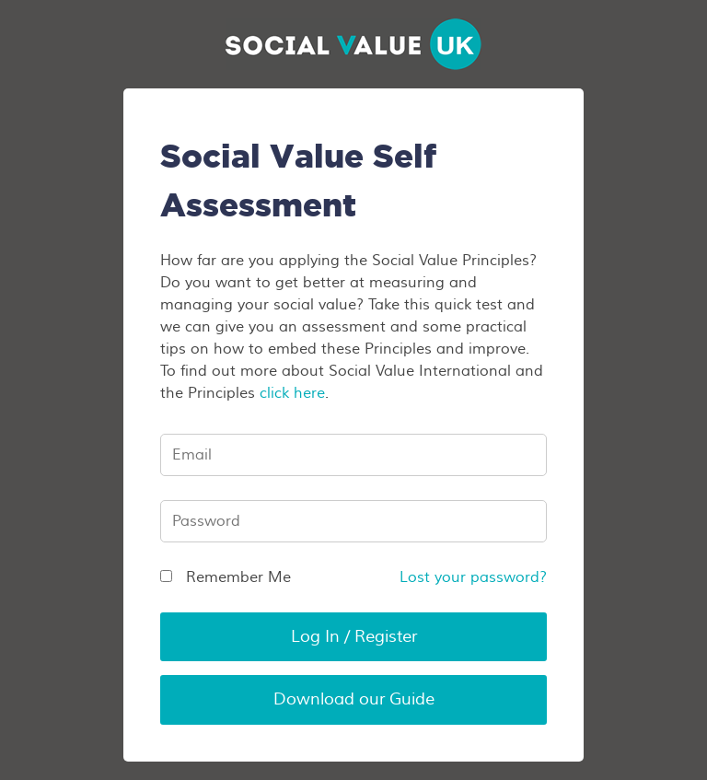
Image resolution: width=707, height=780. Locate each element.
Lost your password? (473, 577)
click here (292, 393)
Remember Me (225, 577)
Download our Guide (354, 699)
